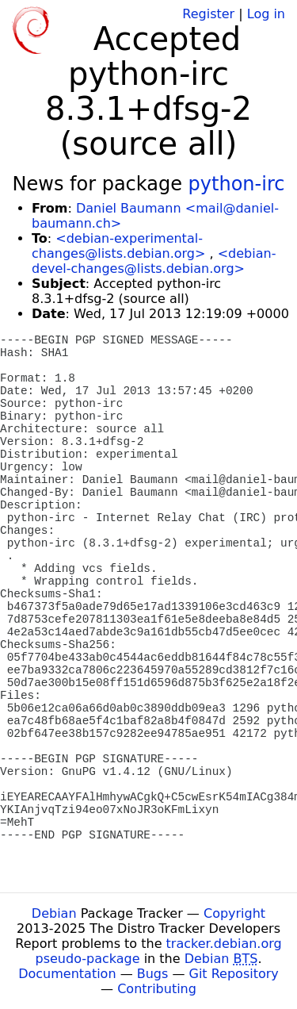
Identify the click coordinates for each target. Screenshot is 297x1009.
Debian (54, 913)
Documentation (67, 973)
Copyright (234, 913)
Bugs (153, 973)
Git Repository (234, 973)
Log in (266, 13)
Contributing (156, 988)
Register (208, 13)
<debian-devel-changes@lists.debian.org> (154, 261)
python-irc (236, 184)
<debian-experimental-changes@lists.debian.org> (118, 246)
